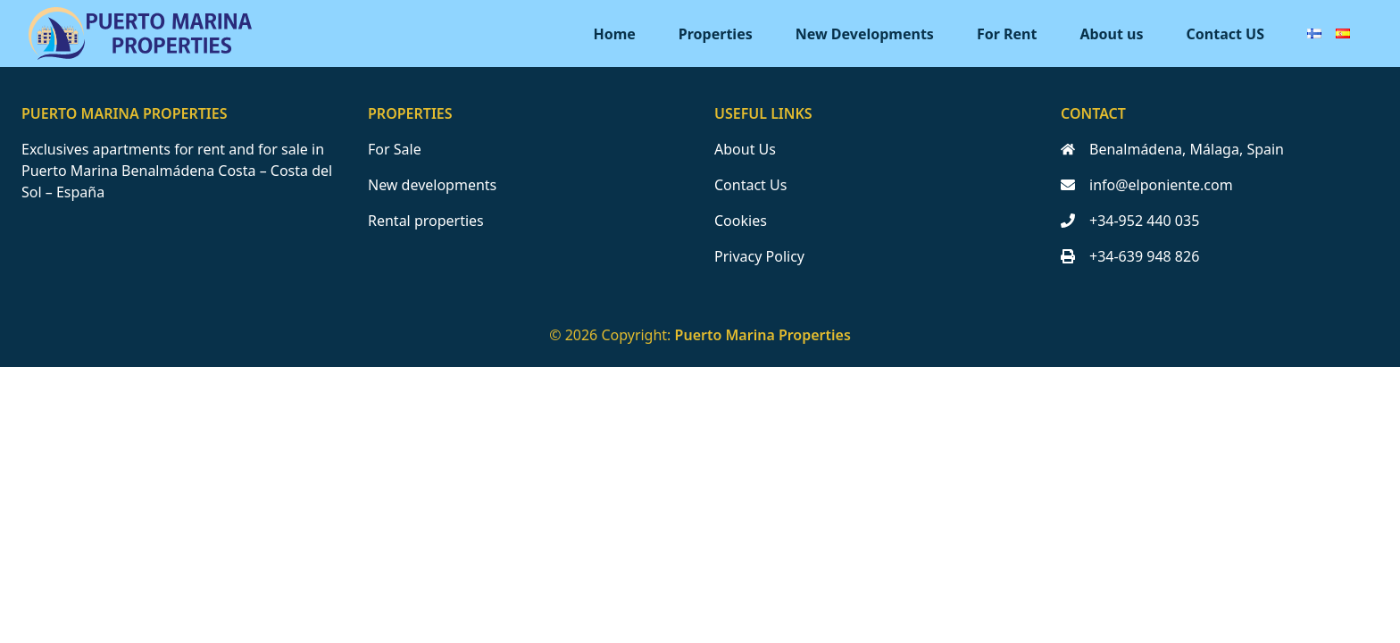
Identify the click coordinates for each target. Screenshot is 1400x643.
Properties (716, 34)
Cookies (740, 220)
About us (1111, 34)
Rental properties (426, 220)
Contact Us (750, 185)
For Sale (394, 149)
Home (614, 34)
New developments (432, 185)
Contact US (1225, 34)
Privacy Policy (759, 256)
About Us (745, 149)
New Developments (865, 34)
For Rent (1007, 34)
